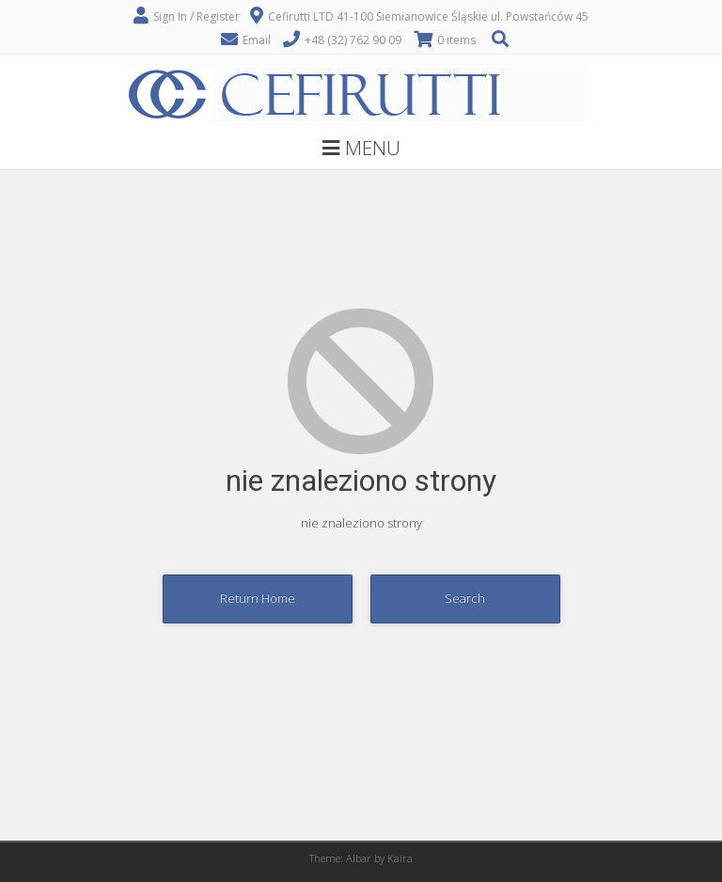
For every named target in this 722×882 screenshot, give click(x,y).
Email (257, 40)
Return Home (257, 598)
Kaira (400, 858)
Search (465, 598)
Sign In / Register (196, 16)
